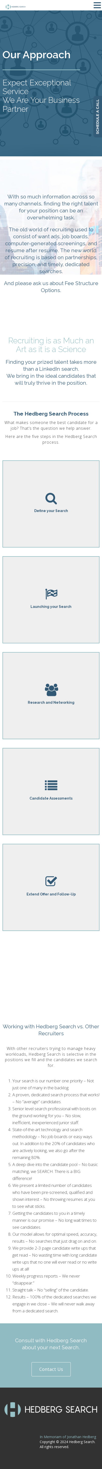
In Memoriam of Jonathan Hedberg (68, 1436)
